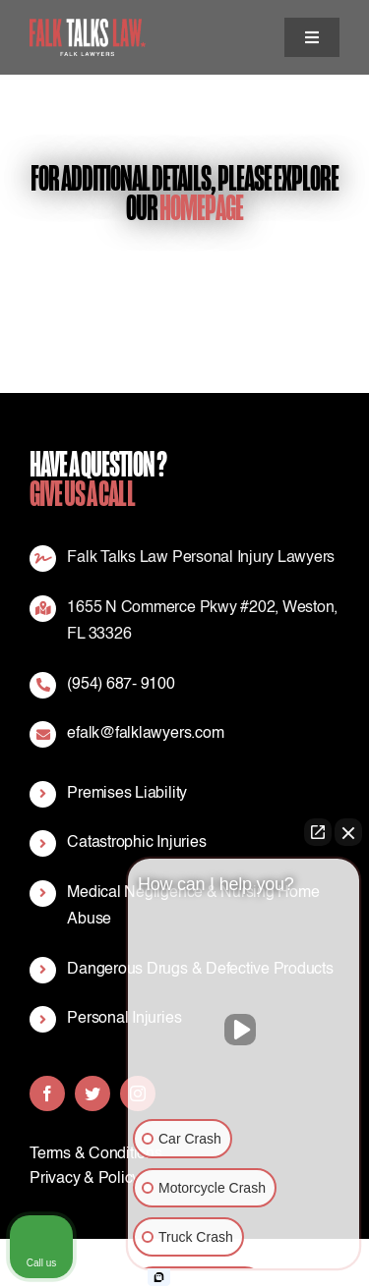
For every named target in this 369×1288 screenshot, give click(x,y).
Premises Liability (127, 794)
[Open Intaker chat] (159, 1277)
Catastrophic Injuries (136, 843)
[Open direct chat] (318, 832)
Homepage (201, 208)
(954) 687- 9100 (120, 685)
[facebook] (47, 1093)
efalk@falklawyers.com (145, 734)
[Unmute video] (244, 1029)
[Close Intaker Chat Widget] (348, 832)
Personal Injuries (124, 1019)
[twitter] (92, 1093)
